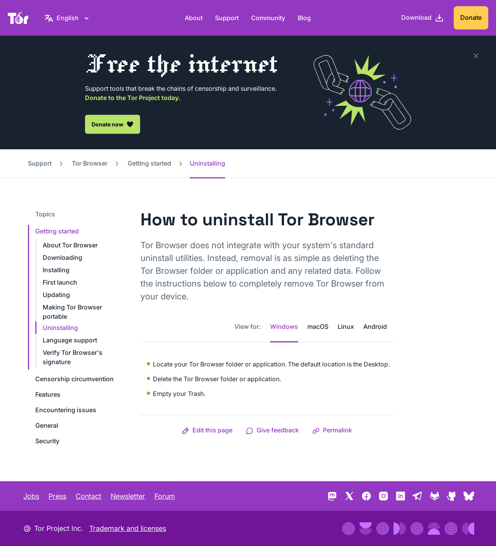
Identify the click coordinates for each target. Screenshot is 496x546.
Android (375, 326)
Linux (346, 326)
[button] (207, 430)
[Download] (423, 17)
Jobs (31, 496)
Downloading (62, 257)
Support (227, 18)
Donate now (113, 124)
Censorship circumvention (74, 379)
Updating (56, 295)
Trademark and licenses (127, 528)
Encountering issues (65, 410)
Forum (164, 496)
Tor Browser (90, 163)
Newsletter (128, 496)
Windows (284, 326)
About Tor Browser (70, 245)
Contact (88, 496)
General (46, 425)
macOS (317, 326)
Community (268, 18)
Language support (70, 340)
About (194, 18)
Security (47, 441)
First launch (60, 282)
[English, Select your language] (68, 17)
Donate (471, 17)
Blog (304, 18)
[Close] (475, 55)
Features (48, 394)
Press (57, 496)
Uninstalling (60, 328)
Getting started (149, 163)
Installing (56, 270)
